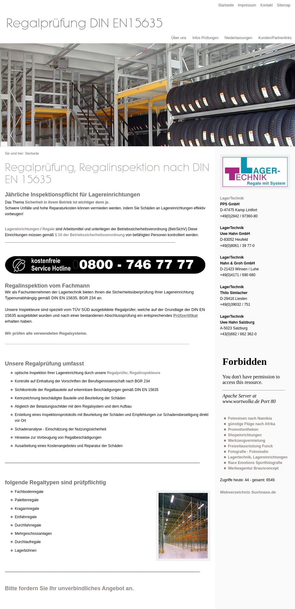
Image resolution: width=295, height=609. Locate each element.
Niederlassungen (238, 38)
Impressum (247, 5)
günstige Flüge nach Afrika (251, 424)
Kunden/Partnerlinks (275, 38)
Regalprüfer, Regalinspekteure (133, 373)
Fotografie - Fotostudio (248, 452)
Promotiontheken (243, 429)
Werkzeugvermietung (246, 440)
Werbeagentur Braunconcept (253, 468)
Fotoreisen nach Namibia (250, 418)
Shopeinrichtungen (245, 435)
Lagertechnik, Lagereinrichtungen (257, 457)
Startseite (226, 5)
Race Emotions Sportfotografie (255, 463)
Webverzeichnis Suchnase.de (248, 492)
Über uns (178, 38)
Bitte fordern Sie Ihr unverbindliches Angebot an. (69, 588)
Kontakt (266, 5)
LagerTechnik (232, 198)
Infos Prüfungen (205, 38)
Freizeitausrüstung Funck (250, 446)
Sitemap (283, 5)
